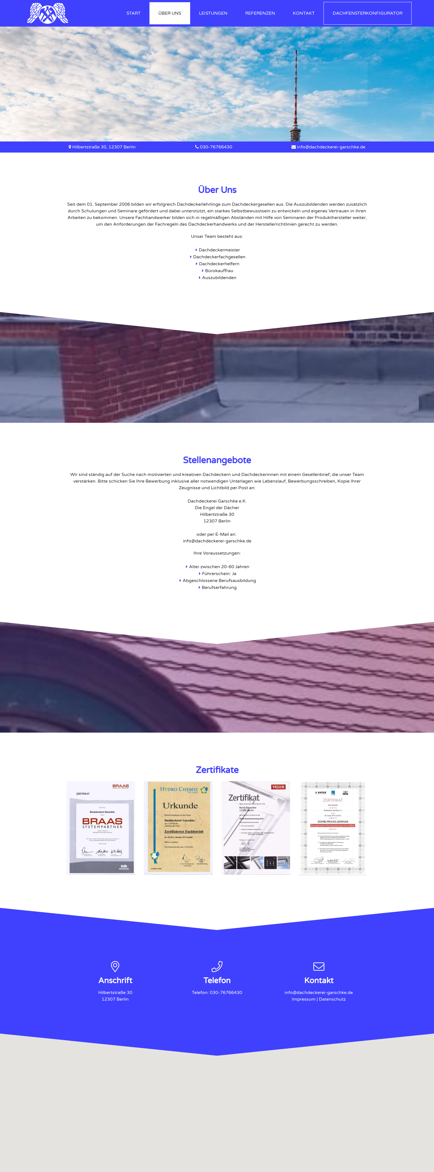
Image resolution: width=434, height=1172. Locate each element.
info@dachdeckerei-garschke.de (331, 147)
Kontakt (304, 13)
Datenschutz (332, 999)
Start (133, 13)
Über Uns (169, 13)
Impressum (304, 999)
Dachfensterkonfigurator (367, 13)
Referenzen (260, 13)
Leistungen (213, 13)
